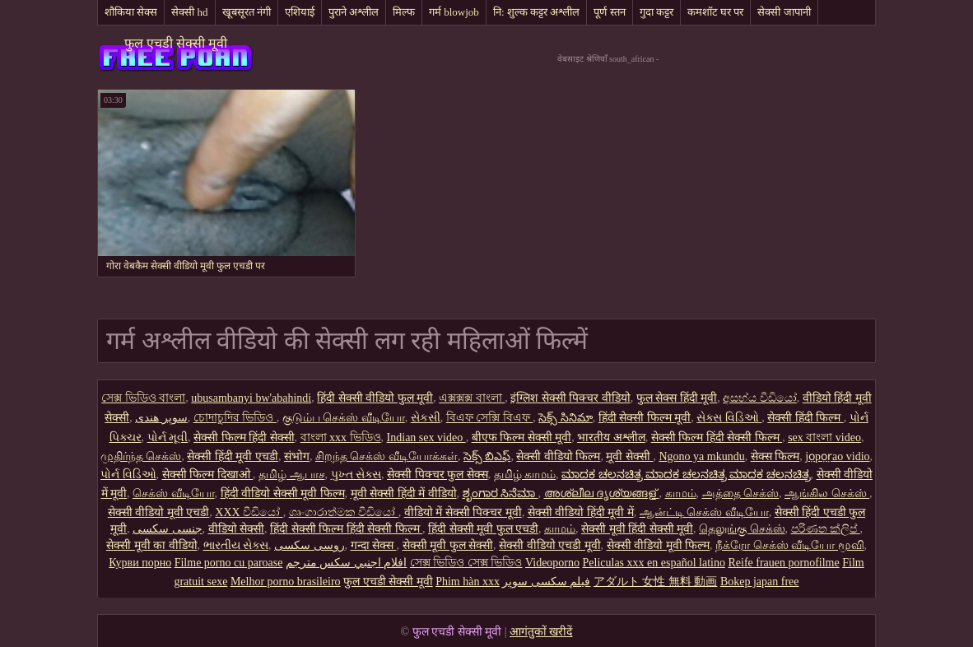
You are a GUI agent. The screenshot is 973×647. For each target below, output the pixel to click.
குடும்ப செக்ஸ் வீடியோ (343, 418)
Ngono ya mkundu (701, 456)
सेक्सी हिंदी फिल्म (805, 418)
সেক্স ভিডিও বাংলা (143, 398)
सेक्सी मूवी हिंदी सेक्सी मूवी (637, 529)
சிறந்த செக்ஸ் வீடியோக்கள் (386, 456)
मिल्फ (404, 12)
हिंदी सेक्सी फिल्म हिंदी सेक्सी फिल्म (346, 529)
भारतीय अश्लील (611, 437)
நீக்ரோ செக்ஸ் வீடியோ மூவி (789, 545)
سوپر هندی (161, 418)
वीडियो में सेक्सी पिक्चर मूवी (463, 512)
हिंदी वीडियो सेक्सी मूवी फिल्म (283, 493)
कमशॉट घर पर (715, 12)
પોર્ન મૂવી (168, 437)
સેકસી (425, 418)
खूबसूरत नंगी (246, 12)
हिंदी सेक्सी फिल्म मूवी (644, 418)
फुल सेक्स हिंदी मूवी (677, 398)
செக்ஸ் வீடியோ (174, 493)
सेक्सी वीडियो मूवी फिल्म (658, 545)
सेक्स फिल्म (775, 456)
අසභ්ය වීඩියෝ (760, 398)
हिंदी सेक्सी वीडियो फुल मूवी (375, 398)
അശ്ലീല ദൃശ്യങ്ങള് (601, 493)
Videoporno (552, 562)
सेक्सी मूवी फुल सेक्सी (448, 545)
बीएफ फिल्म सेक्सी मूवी (522, 437)
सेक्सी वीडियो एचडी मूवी (550, 545)
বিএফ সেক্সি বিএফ (489, 418)
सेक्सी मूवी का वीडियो (152, 545)
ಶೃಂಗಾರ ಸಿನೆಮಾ (500, 493)
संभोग (297, 456)
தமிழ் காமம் (525, 474)
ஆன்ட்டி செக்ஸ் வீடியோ (704, 512)
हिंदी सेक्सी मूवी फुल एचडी (483, 529)
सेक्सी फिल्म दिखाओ (208, 474)
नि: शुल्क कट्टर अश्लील (536, 12)
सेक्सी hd (189, 12)
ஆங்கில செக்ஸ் (826, 493)
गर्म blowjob (454, 12)
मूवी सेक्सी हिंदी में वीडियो (404, 493)
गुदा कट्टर (656, 12)
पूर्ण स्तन (609, 12)
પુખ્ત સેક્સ (356, 474)
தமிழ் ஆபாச (291, 474)
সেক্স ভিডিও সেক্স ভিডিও (466, 562)
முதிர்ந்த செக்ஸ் (141, 456)
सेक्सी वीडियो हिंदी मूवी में (581, 512)
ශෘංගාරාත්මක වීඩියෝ (343, 512)
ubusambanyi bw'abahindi (251, 398)
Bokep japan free (759, 581)
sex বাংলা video (824, 437)
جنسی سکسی (168, 529)
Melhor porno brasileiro (285, 581)
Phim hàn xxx (467, 581)
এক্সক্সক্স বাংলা (472, 398)
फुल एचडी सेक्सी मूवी (175, 43)
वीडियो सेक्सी (236, 529)
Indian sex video (426, 437)
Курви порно (140, 562)
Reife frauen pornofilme (783, 562)
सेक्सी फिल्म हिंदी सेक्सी (244, 437)
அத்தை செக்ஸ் (741, 493)
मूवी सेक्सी (629, 456)
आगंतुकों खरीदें (541, 632)
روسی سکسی (309, 545)
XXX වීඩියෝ (248, 512)
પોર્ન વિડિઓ (128, 474)
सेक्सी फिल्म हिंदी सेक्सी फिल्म (717, 437)
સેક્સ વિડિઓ (728, 418)
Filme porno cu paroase (229, 562)
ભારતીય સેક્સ (236, 545)
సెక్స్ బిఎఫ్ (487, 456)
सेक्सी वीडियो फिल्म (558, 456)
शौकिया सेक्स (131, 12)
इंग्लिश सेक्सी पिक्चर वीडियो (570, 398)
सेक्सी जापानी (783, 12)
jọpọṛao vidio (837, 456)
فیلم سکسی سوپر (546, 581)
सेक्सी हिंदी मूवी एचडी (232, 456)
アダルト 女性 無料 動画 (656, 581)
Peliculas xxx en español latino (654, 562)
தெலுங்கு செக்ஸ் (742, 529)
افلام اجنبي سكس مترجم (346, 562)
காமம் (680, 493)
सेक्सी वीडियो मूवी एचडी (159, 512)
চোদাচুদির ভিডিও (235, 418)
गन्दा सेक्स (374, 545)
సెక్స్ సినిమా (565, 418)
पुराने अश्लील (353, 12)
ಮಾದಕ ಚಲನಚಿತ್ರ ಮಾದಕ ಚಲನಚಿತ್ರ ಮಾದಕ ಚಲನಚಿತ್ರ (686, 474)
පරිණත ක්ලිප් (825, 529)
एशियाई (299, 12)
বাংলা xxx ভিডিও (340, 437)
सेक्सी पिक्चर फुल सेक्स (437, 474)
